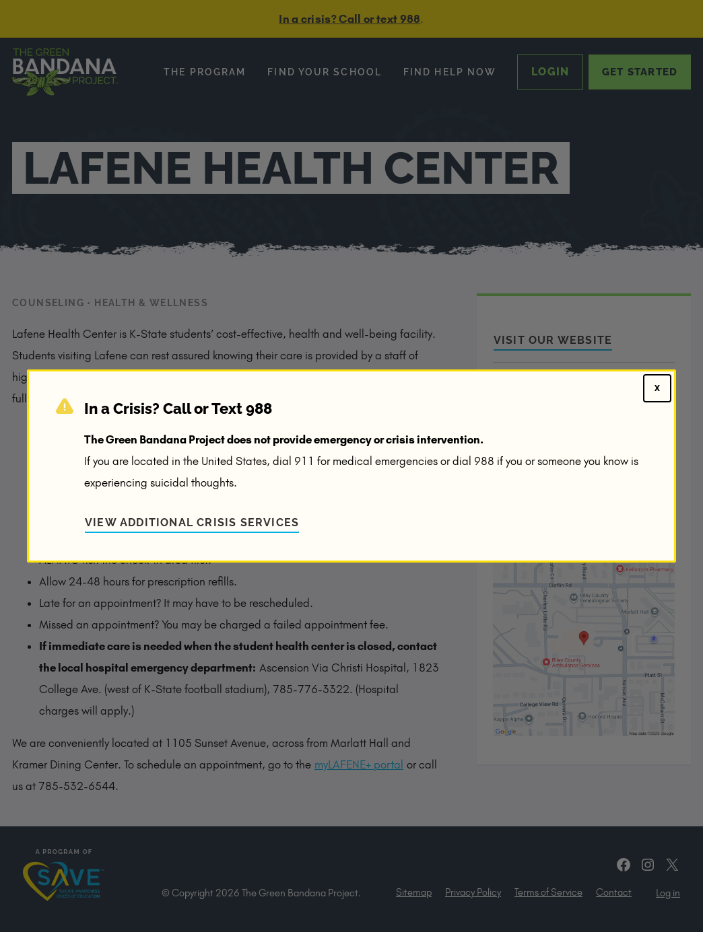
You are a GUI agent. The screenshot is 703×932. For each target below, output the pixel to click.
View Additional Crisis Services (192, 522)
